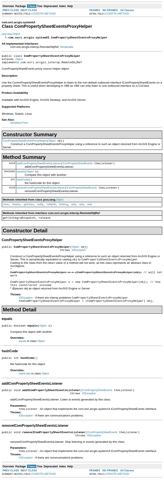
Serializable (66, 46)
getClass (29, 210)
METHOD (50, 13)
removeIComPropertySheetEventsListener (41, 192)
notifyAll (51, 210)
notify (40, 210)
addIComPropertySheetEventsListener (39, 166)
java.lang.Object (11, 33)
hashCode (23, 184)
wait (73, 210)
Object (19, 60)
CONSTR (37, 13)
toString (63, 210)
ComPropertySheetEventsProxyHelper (25, 143)
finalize (16, 210)
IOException (79, 257)
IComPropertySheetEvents (77, 166)
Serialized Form (19, 124)
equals (20, 175)
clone (6, 210)
